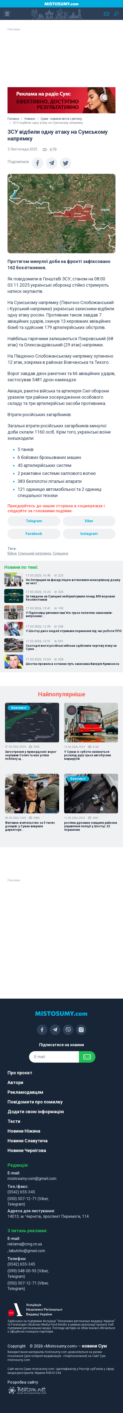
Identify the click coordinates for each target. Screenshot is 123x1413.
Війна (12, 553)
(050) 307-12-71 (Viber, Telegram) (28, 1201)
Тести (14, 1121)
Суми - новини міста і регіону (61, 119)
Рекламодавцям (25, 1092)
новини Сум (94, 1346)
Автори (15, 1082)
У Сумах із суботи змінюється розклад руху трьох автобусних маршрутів (87, 755)
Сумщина (60, 553)
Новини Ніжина (24, 1131)
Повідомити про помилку (35, 1101)
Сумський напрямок (34, 553)
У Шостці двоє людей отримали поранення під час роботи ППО (74, 631)
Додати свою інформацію (36, 1111)
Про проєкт (20, 1072)
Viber (89, 521)
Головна (13, 119)
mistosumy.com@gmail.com (32, 1178)
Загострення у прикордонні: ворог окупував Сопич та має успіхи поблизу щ (30, 755)
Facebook (34, 534)
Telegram (34, 521)
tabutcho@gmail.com (27, 1250)
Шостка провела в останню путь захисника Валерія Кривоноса (72, 664)
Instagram (89, 534)
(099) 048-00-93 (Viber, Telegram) (28, 1274)
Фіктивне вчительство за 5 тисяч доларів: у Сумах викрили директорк (30, 826)
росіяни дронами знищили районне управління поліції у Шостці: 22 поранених (90, 826)
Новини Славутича (28, 1140)
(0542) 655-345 (21, 1192)
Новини (30, 119)
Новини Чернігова (27, 1150)
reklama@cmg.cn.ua (25, 1244)
